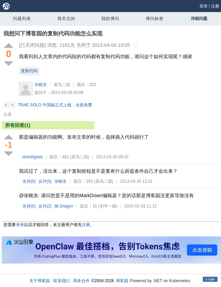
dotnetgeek (32, 157)
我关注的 (66, 18)
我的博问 (110, 18)
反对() (45, 181)
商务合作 (81, 280)
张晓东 (40, 84)
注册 (215, 6)
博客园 (122, 280)
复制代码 (29, 70)
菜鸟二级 (62, 84)
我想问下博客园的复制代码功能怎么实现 (52, 33)
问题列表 (22, 18)
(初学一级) (108, 206)
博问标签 (155, 18)
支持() (29, 181)
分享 (7, 114)
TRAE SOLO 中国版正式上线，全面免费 (55, 105)
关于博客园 (39, 280)
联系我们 (61, 280)
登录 (203, 6)
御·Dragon (63, 206)
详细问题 (199, 18)
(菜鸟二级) (79, 157)
